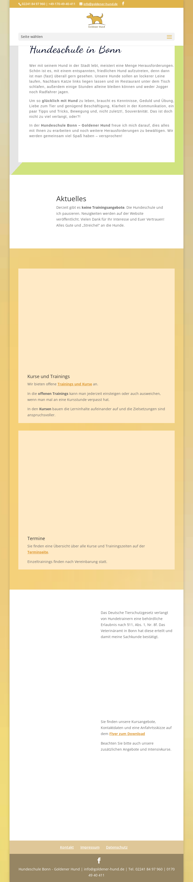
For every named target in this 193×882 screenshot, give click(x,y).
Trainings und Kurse (75, 384)
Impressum (90, 847)
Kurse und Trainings (48, 376)
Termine (36, 538)
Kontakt (67, 847)
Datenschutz (117, 847)
